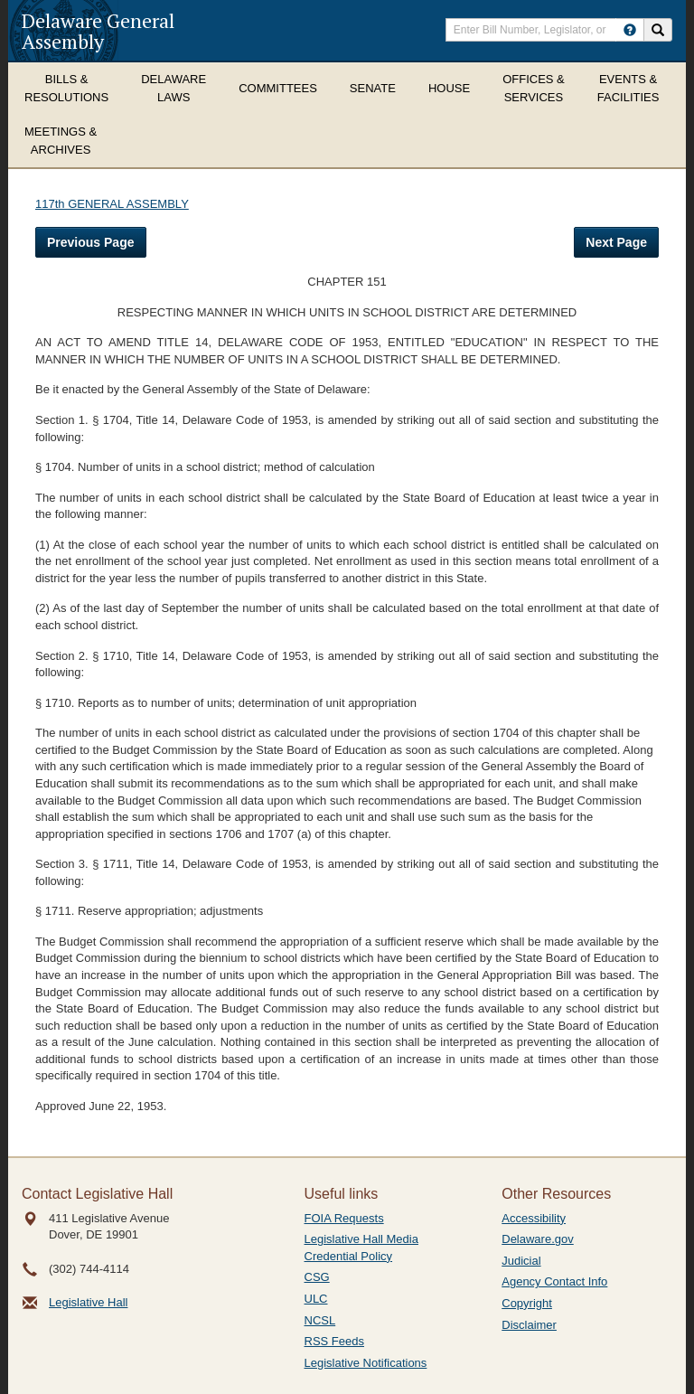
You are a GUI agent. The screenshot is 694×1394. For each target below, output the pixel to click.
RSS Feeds (334, 1341)
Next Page (616, 242)
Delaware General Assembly (98, 30)
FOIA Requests (344, 1218)
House (449, 88)
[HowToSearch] (629, 30)
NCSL (320, 1320)
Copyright (527, 1303)
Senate (373, 88)
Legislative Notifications (366, 1363)
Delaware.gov (538, 1239)
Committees (278, 88)
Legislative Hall (88, 1302)
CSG (317, 1277)
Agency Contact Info (554, 1281)
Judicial (521, 1260)
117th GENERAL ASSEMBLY (112, 204)
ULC (316, 1298)
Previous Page (91, 242)
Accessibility (534, 1218)
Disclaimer (529, 1325)
